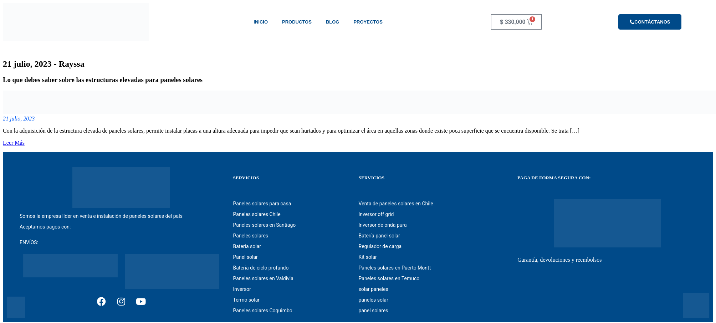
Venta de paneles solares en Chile (396, 203)
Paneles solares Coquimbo (262, 310)
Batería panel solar (379, 236)
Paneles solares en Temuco (389, 278)
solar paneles (373, 289)
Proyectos (367, 22)
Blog (332, 22)
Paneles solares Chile (256, 214)
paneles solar (373, 300)
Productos (297, 22)
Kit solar (368, 257)
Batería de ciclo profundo (260, 268)
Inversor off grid (376, 214)
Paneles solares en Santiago (264, 225)
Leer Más (14, 143)
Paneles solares (250, 236)
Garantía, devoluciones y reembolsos (559, 260)
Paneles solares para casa (262, 203)
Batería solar (247, 246)
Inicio (261, 22)
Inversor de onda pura (383, 225)
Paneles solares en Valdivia (263, 278)
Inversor (242, 289)
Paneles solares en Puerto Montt (395, 268)
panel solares (373, 310)
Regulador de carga (380, 246)
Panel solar (245, 257)
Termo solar (246, 300)
